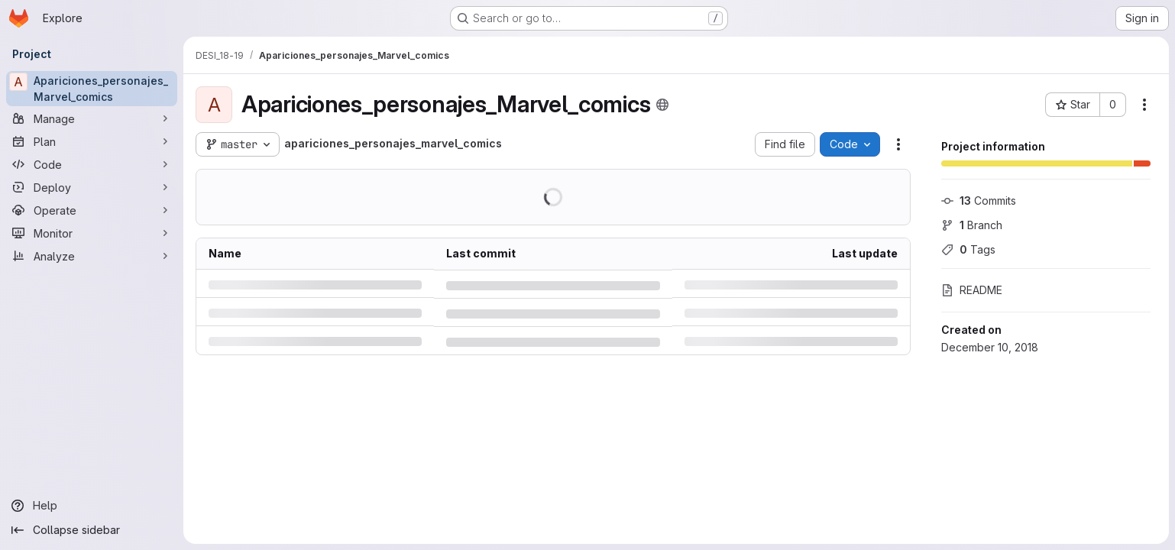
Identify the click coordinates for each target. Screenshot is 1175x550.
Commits (978, 200)
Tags (968, 249)
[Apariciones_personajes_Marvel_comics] (91, 88)
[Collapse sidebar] (91, 530)
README (971, 289)
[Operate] (91, 210)
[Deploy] (91, 187)
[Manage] (91, 118)
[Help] (91, 505)
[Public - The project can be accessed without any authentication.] (662, 105)
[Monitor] (91, 233)
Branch (971, 224)
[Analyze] (91, 256)
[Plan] (91, 141)
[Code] (91, 164)
